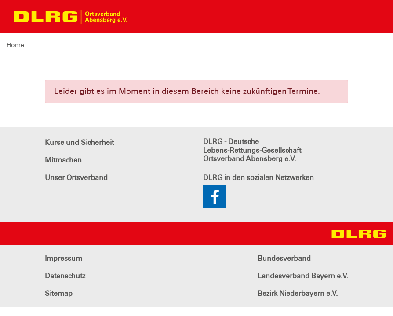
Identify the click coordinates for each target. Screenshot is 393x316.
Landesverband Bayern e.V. (303, 276)
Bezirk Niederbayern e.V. (298, 293)
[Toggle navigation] (142, 16)
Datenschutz (65, 276)
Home (15, 44)
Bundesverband (284, 258)
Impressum (63, 258)
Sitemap (59, 293)
